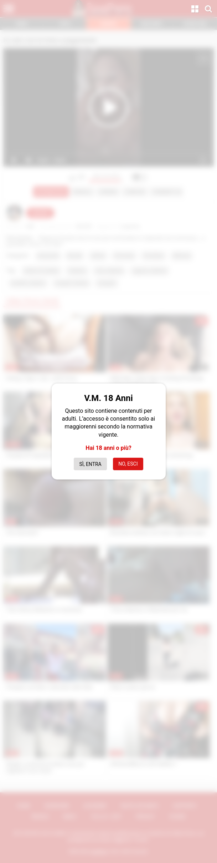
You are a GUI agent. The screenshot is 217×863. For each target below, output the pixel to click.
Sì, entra (90, 464)
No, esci (128, 464)
